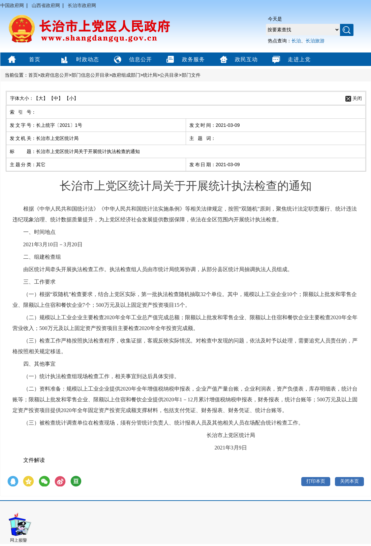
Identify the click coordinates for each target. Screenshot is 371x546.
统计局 (150, 75)
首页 (23, 60)
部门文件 (191, 75)
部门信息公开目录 (90, 75)
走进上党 (290, 60)
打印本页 (315, 481)
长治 (296, 40)
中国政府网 (12, 5)
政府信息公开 (54, 75)
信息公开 (132, 60)
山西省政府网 (46, 5)
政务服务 (184, 60)
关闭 (357, 98)
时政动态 (79, 60)
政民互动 (237, 60)
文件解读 (34, 460)
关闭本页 (349, 481)
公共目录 (169, 75)
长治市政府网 (82, 5)
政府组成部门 (126, 75)
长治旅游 (315, 40)
